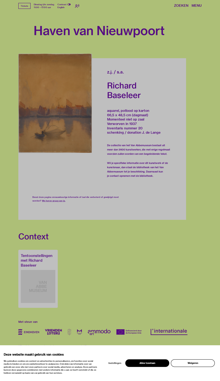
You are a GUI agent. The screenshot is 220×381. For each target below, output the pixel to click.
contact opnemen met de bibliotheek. (131, 176)
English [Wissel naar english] (61, 7)
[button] (55, 103)
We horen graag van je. (53, 200)
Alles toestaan (147, 363)
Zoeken (181, 6)
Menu (197, 6)
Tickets (24, 6)
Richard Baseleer (124, 90)
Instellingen (114, 363)
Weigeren (193, 363)
